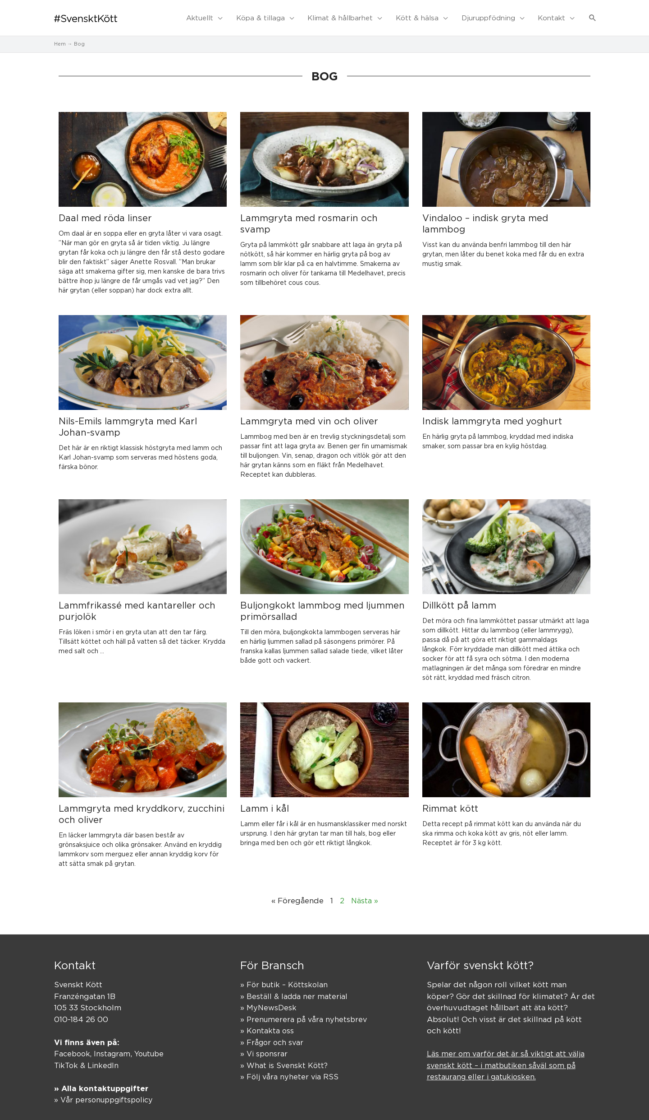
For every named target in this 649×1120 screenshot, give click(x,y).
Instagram (114, 1045)
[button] (592, 14)
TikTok (66, 1057)
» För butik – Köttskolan (285, 976)
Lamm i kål (264, 800)
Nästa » (364, 892)
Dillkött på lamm (459, 597)
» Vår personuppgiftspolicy (106, 1091)
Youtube (153, 1045)
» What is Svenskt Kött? (285, 1057)
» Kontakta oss (267, 1022)
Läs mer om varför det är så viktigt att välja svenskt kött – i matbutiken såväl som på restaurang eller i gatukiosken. (508, 1057)
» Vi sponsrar (264, 1045)
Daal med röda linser (105, 209)
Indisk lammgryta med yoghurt (492, 413)
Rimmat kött (450, 800)
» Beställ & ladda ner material (295, 988)
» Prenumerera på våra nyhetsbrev (305, 1011)
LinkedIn (104, 1057)
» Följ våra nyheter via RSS (290, 1068)
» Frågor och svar (273, 1034)
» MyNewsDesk (268, 999)
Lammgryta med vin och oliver (309, 413)
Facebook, (75, 1045)
